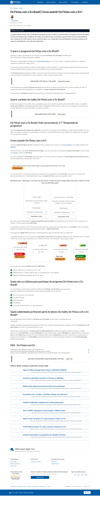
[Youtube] (86, 501)
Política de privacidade (33, 512)
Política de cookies (22, 512)
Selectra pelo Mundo (15, 490)
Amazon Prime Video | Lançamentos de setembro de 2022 (44, 461)
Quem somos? (13, 492)
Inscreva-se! (39, 503)
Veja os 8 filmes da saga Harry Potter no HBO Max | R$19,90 (45, 396)
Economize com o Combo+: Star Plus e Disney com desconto (45, 421)
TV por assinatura (67, 171)
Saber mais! (18, 280)
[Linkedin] (78, 501)
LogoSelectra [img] (11, 519)
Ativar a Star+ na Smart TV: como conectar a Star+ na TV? (44, 445)
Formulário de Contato (36, 488)
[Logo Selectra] (15, 2)
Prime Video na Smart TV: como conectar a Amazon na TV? (44, 453)
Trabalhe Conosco (55, 490)
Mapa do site (43, 512)
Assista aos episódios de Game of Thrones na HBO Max (43, 404)
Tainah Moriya (15, 20)
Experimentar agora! (64, 107)
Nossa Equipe (13, 488)
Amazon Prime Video (43, 87)
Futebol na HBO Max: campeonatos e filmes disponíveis (43, 429)
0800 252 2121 (19, 283)
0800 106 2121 (60, 285)
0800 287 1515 (80, 285)
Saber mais (69, 385)
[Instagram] (82, 501)
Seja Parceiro (54, 488)
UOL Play (15, 179)
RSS (49, 512)
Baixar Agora (17, 194)
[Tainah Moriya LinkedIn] (12, 19)
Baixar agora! (61, 140)
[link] (15, 501)
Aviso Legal (12, 512)
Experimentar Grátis (36, 242)
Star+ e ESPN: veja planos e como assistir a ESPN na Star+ (44, 437)
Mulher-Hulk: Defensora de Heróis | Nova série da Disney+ (44, 412)
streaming (13, 173)
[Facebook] (75, 501)
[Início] (11, 8)
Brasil (87, 519)
